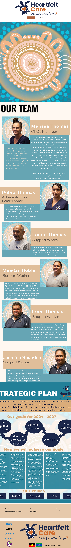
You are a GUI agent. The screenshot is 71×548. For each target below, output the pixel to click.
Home (9, 524)
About (9, 528)
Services (9, 533)
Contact (9, 538)
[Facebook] (59, 511)
